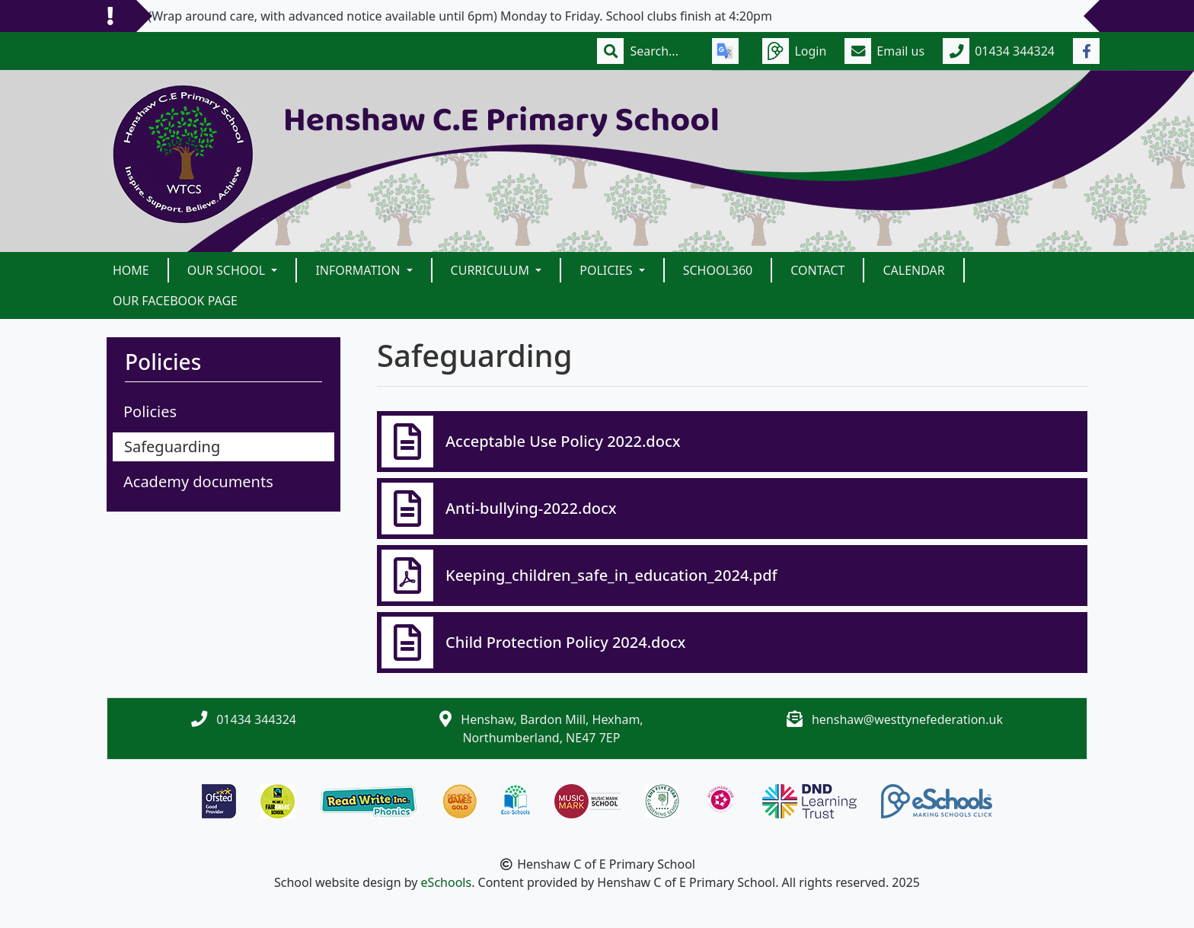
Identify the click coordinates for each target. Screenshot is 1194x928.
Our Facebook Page (175, 300)
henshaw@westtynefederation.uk (907, 719)
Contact (817, 270)
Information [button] (359, 270)
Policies (150, 411)
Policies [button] (607, 270)
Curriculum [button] (492, 270)
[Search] (662, 51)
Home (131, 270)
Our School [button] (228, 270)
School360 (718, 270)
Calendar (913, 270)
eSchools (446, 882)
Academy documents (198, 481)
